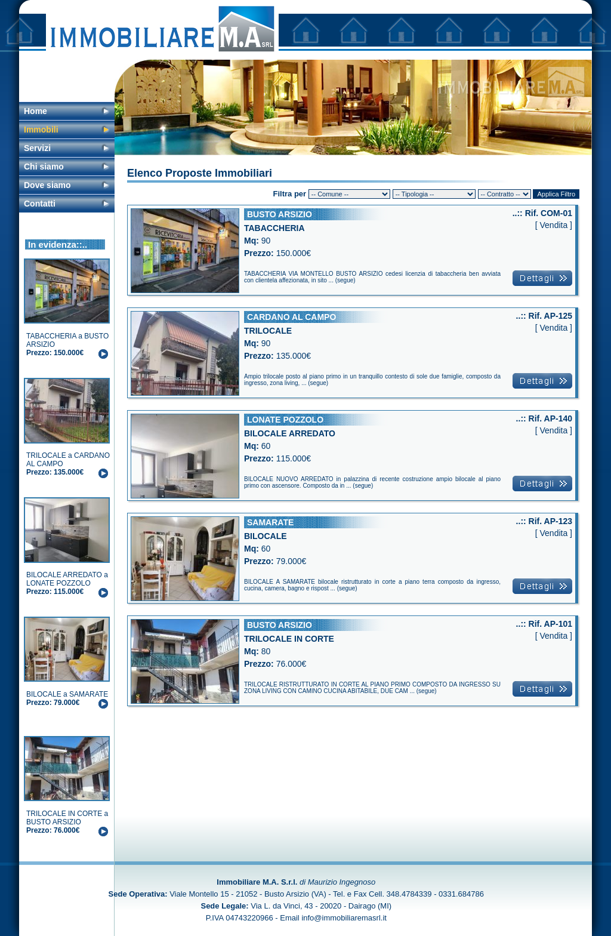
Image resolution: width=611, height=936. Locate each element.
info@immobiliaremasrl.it (344, 917)
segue (345, 280)
